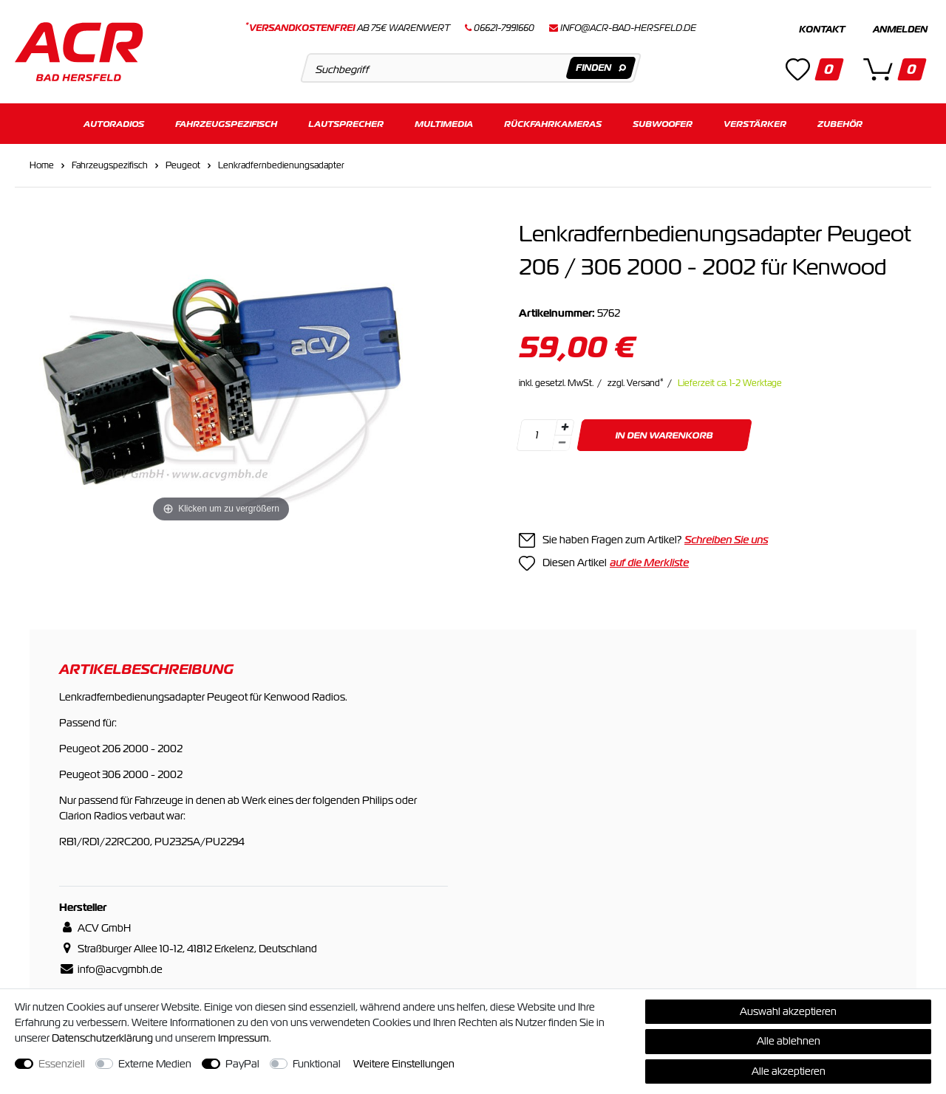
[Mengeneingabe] (536, 435)
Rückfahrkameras (553, 123)
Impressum (243, 1038)
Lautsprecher (346, 123)
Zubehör (839, 123)
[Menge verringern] (561, 443)
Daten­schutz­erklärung (102, 1038)
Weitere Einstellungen (404, 1063)
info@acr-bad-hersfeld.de (628, 28)
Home (42, 165)
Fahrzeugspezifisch (226, 123)
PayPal (242, 1063)
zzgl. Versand (636, 383)
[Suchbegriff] (470, 68)
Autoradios (114, 123)
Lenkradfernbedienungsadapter (281, 165)
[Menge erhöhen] (564, 427)
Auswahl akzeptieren (788, 1011)
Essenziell (61, 1063)
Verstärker (755, 123)
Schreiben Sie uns (726, 539)
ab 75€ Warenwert (347, 28)
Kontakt (822, 29)
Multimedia (444, 123)
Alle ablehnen (788, 1040)
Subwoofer (663, 123)
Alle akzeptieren (789, 1071)
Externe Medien (154, 1063)
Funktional (317, 1063)
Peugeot (183, 165)
